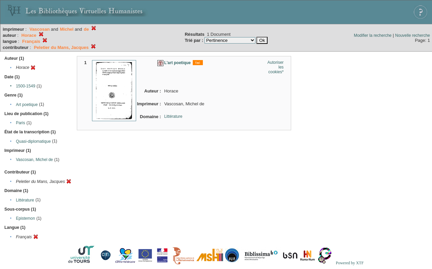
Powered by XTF (350, 263)
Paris (20, 122)
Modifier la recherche (373, 35)
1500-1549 (25, 86)
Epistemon (25, 218)
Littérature (25, 200)
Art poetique (27, 104)
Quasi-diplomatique (33, 141)
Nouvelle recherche (412, 35)
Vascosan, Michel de (34, 159)
